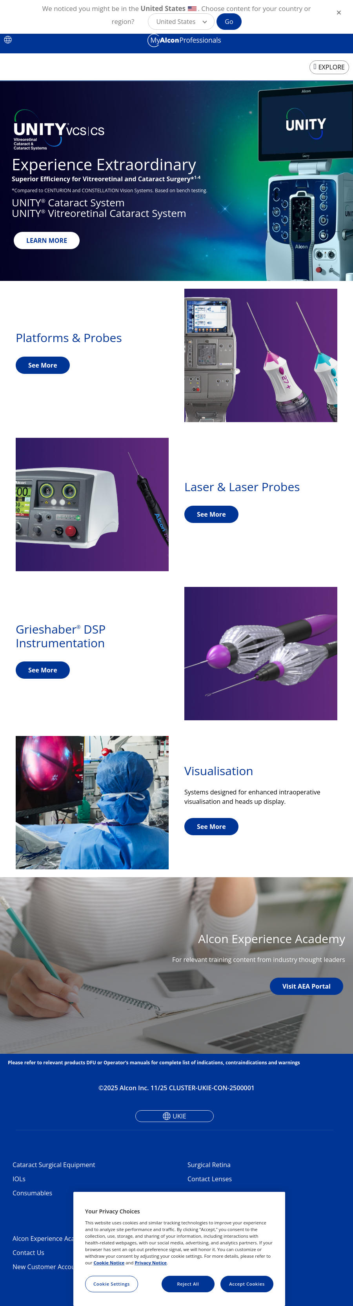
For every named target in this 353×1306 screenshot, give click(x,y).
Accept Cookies (247, 1284)
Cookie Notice (108, 1263)
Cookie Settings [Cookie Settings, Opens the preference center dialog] (111, 1284)
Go (229, 21)
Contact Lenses (209, 1179)
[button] (181, 21)
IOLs (19, 1179)
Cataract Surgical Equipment (54, 1165)
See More (42, 365)
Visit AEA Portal (306, 986)
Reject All (188, 1284)
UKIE (179, 1116)
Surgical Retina (209, 1165)
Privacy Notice (151, 1263)
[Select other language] (8, 40)
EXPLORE (331, 67)
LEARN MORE (46, 240)
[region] (179, 1249)
